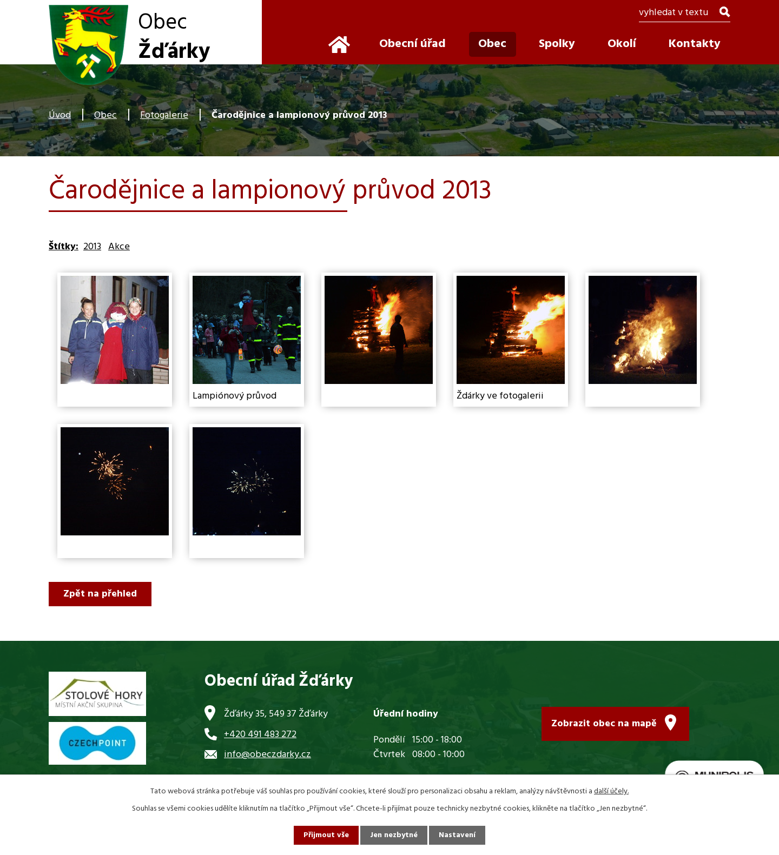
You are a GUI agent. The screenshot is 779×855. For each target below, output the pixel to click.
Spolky (557, 44)
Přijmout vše (326, 835)
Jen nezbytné (394, 835)
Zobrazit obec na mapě (604, 724)
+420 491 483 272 (260, 735)
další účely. (611, 791)
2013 (92, 247)
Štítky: (63, 247)
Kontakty (695, 44)
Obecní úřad (412, 44)
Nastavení (457, 835)
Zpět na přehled (100, 594)
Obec (105, 115)
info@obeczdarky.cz (267, 755)
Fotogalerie (164, 115)
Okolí (622, 44)
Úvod (60, 115)
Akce (119, 247)
